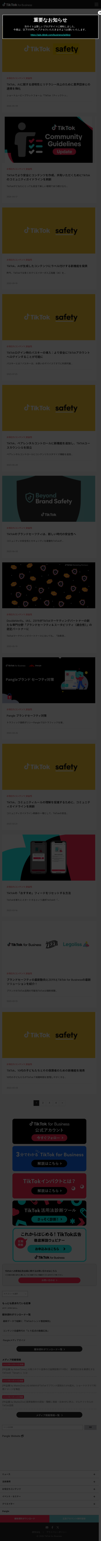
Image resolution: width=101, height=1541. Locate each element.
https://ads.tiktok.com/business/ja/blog (50, 35)
